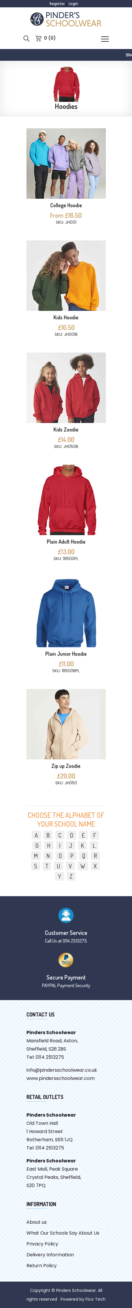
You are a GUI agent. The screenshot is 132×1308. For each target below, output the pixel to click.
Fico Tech (96, 1299)
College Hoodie (66, 205)
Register (57, 3)
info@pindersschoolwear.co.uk (61, 1070)
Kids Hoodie (66, 317)
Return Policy (41, 1265)
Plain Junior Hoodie (66, 653)
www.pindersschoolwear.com (60, 1078)
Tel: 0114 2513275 (45, 1057)
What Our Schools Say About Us (62, 1233)
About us (36, 1222)
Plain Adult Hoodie (66, 541)
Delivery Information (50, 1254)
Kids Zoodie (66, 429)
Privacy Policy (42, 1243)
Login (73, 3)
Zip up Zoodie (66, 766)
